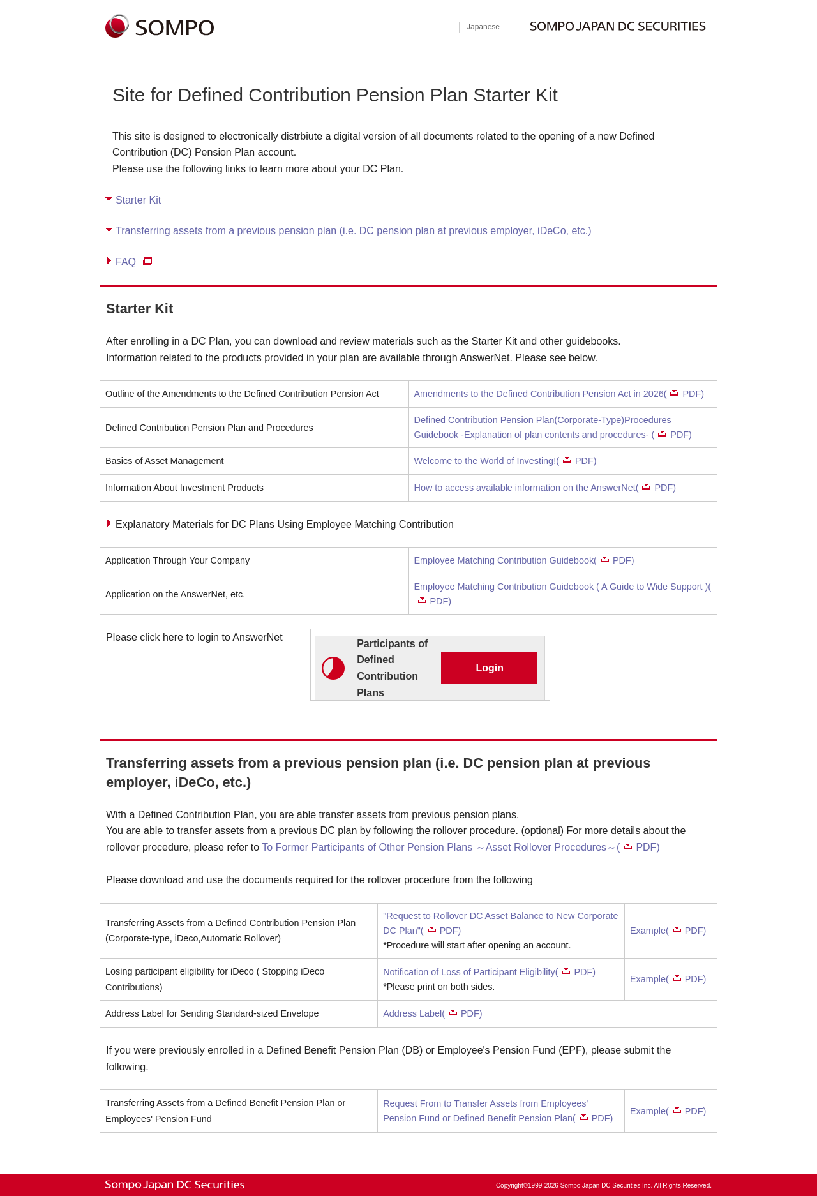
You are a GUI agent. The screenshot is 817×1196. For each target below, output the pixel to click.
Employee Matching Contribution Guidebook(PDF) (524, 560)
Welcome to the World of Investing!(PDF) (505, 461)
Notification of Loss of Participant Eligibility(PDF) (489, 972)
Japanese (483, 26)
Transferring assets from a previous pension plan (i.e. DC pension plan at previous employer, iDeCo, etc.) (354, 230)
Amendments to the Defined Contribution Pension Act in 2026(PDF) (559, 394)
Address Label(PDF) (432, 1013)
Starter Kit (138, 200)
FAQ (126, 262)
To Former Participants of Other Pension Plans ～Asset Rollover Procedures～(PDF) (460, 847)
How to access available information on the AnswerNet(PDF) (545, 487)
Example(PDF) (668, 930)
